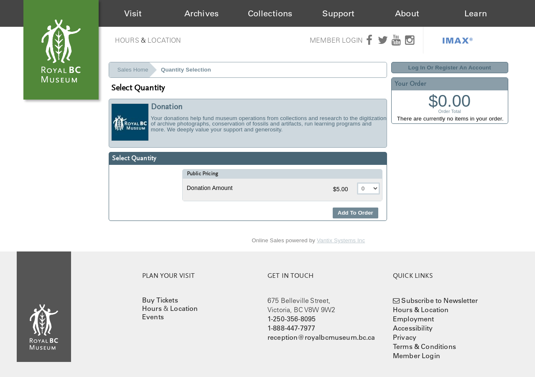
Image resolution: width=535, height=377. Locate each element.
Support (338, 13)
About (407, 13)
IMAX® (457, 40)
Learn (475, 13)
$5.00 (341, 189)
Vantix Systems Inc (341, 240)
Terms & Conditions (424, 346)
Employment (413, 319)
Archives (201, 13)
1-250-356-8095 (292, 319)
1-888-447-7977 (291, 328)
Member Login (336, 40)
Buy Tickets (160, 300)
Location (164, 40)
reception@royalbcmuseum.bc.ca (321, 337)
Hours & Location (421, 309)
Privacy (404, 337)
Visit (133, 13)
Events (153, 317)
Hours (127, 40)
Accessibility (413, 328)
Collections (270, 13)
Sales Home (132, 70)
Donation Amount (210, 188)
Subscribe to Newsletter (439, 300)
